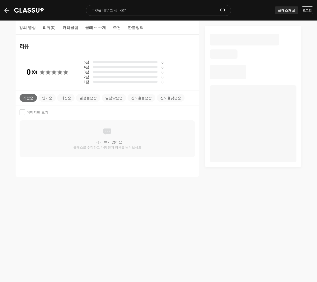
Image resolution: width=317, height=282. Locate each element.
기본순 (28, 97)
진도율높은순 (141, 97)
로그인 (307, 10)
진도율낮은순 (170, 97)
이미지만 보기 (34, 112)
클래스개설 (286, 10)
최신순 (66, 97)
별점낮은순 (114, 97)
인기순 (47, 97)
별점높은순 (88, 97)
